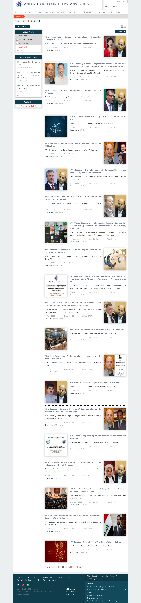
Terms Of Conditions (24, 580)
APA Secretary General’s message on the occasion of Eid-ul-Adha (98, 118)
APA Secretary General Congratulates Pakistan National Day (96, 383)
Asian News (23, 43)
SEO (28, 589)
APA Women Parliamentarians (109, 12)
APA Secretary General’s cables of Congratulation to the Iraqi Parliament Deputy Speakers (98, 490)
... (56, 567)
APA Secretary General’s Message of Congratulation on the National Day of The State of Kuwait (73, 410)
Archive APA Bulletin (28, 106)
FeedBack (59, 577)
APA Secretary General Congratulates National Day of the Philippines (73, 144)
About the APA (27, 12)
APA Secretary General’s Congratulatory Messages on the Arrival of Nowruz (73, 357)
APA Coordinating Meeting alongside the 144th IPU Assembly (97, 329)
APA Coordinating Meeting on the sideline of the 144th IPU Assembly (98, 437)
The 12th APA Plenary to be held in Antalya (28, 87)
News (76, 12)
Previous (50, 567)
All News (20, 51)
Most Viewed (22, 47)
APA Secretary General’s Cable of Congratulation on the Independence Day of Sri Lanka (73, 463)
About (36, 577)
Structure (38, 12)
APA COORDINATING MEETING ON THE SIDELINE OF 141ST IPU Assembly (28, 75)
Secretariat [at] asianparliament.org (104, 601)
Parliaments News (25, 39)
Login (119, 2)
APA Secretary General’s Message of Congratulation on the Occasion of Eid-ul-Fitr (73, 251)
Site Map (71, 577)
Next (81, 567)
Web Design (20, 589)
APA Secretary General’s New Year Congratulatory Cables (95, 542)
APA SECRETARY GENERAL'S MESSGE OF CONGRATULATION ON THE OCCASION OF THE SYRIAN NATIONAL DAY (73, 304)
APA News (23, 36)
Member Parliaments (88, 12)
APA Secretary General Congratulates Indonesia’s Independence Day (73, 38)
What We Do (49, 12)
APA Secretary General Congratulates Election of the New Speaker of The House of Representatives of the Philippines (98, 65)
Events (69, 12)
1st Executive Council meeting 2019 (28, 63)
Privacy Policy (42, 580)
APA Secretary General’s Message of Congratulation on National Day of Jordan (73, 197)
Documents (60, 12)
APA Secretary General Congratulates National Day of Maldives (73, 91)
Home (16, 12)
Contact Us (47, 577)
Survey (54, 580)
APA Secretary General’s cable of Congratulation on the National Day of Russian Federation (98, 171)
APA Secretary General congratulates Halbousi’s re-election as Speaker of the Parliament (73, 516)
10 (72, 567)
